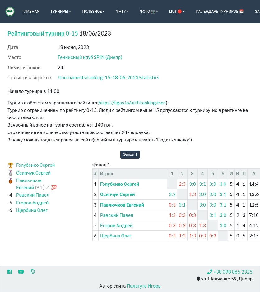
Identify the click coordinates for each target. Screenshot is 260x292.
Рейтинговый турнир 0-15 (42, 33)
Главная (30, 11)
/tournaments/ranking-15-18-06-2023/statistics (108, 77)
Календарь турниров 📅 (220, 11)
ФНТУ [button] (121, 11)
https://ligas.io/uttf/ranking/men (132, 102)
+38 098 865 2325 (230, 272)
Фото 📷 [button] (148, 11)
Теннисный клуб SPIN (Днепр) (90, 57)
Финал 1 (130, 154)
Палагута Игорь (143, 286)
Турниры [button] (59, 11)
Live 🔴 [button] (175, 11)
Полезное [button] (92, 11)
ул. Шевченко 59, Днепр (225, 279)
